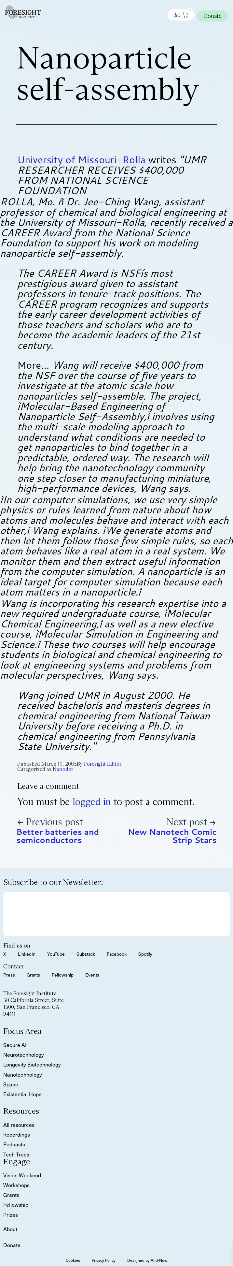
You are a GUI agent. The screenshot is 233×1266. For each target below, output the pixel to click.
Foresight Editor (102, 764)
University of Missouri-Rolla (81, 160)
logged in (92, 802)
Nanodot (63, 769)
